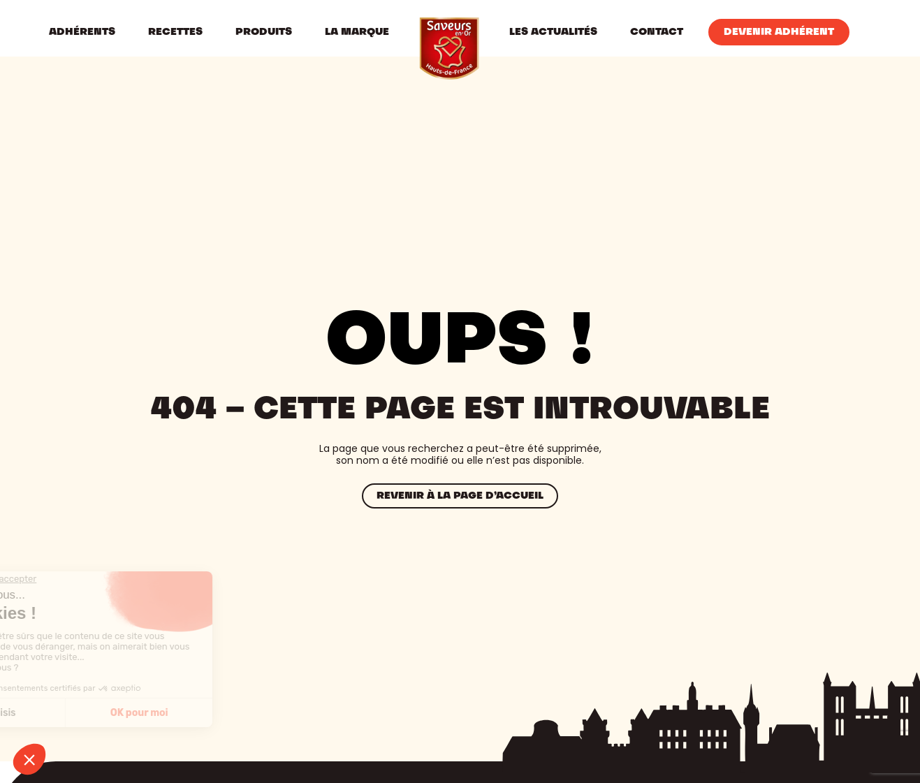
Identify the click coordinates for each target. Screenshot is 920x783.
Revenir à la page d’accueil (460, 496)
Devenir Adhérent (779, 32)
